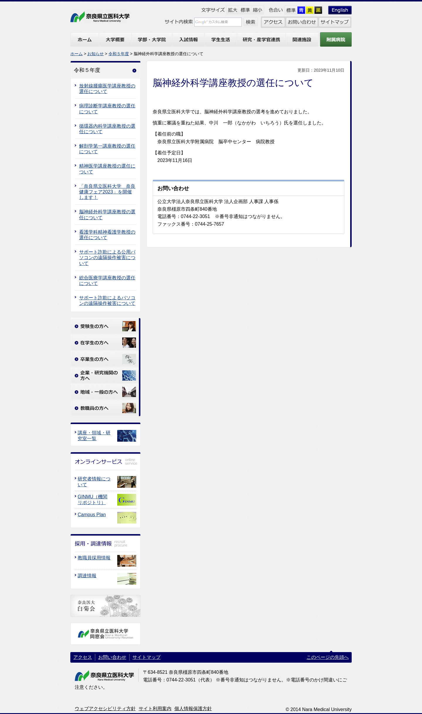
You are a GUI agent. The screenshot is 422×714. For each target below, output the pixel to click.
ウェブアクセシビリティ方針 (105, 708)
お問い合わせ (112, 657)
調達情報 (87, 575)
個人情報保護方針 (193, 708)
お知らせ (95, 53)
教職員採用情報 (94, 557)
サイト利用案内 (155, 708)
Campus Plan (92, 514)
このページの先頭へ (328, 657)
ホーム (76, 53)
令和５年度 (118, 53)
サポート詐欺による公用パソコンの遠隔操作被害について (107, 257)
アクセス (82, 657)
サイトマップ (146, 657)
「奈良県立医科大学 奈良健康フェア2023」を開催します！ (107, 192)
